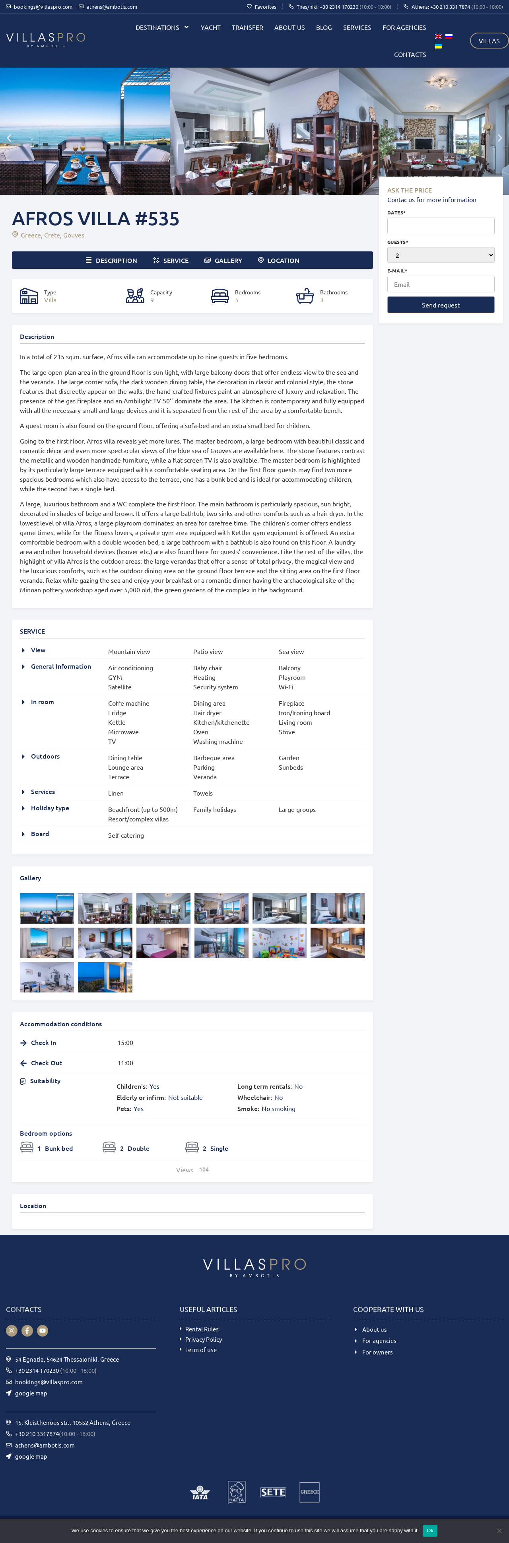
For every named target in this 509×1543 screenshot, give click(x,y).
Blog (324, 27)
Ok (430, 1530)
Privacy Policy (203, 1339)
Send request (441, 305)
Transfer (247, 27)
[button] (9, 138)
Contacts (410, 54)
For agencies (404, 27)
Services (357, 27)
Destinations (163, 27)
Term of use (201, 1349)
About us (289, 27)
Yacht (211, 27)
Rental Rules (202, 1329)
